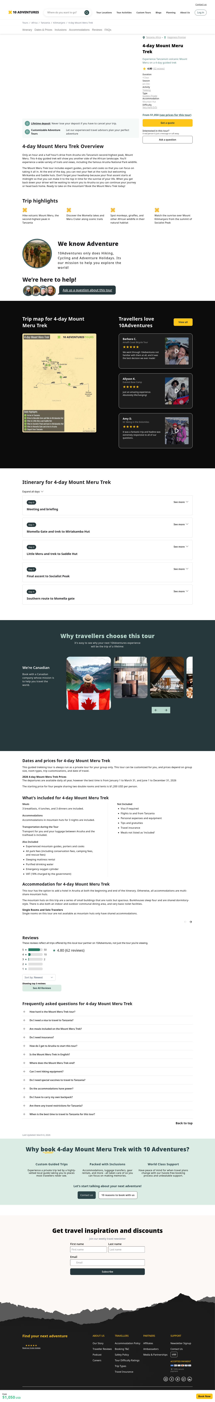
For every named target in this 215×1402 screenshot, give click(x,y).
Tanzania (45, 22)
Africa (35, 22)
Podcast (97, 1354)
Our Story (98, 1343)
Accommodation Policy (127, 1343)
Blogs (158, 12)
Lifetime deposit (40, 123)
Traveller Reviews (102, 1349)
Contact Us (177, 1349)
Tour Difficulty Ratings (127, 1360)
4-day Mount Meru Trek (80, 22)
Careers (97, 1360)
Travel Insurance (124, 1371)
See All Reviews (42, 988)
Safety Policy (122, 1354)
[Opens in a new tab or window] (31, 1346)
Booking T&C (122, 1349)
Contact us (201, 4)
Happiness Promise (176, 37)
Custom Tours (143, 12)
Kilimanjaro (59, 22)
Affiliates (148, 1343)
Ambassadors (151, 1349)
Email (73, 1256)
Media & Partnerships (155, 1354)
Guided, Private (150, 96)
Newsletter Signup (181, 1343)
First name (77, 1244)
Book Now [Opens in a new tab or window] (204, 1396)
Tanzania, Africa (153, 37)
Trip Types (120, 1366)
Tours (25, 22)
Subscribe (107, 1271)
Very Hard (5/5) (150, 107)
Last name (115, 1244)
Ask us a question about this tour (87, 290)
